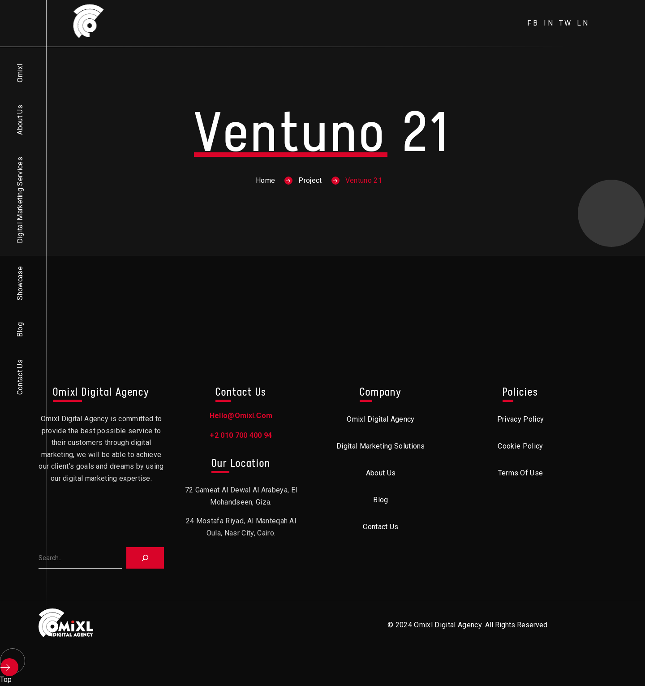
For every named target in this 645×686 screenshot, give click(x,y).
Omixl (20, 73)
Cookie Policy (520, 446)
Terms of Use (520, 473)
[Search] (145, 558)
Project (310, 180)
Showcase (20, 283)
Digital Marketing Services (20, 200)
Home (265, 180)
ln (583, 23)
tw (566, 23)
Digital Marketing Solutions (380, 446)
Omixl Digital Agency (380, 419)
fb (533, 23)
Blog (20, 329)
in (549, 23)
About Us (20, 120)
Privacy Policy (520, 419)
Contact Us (20, 377)
